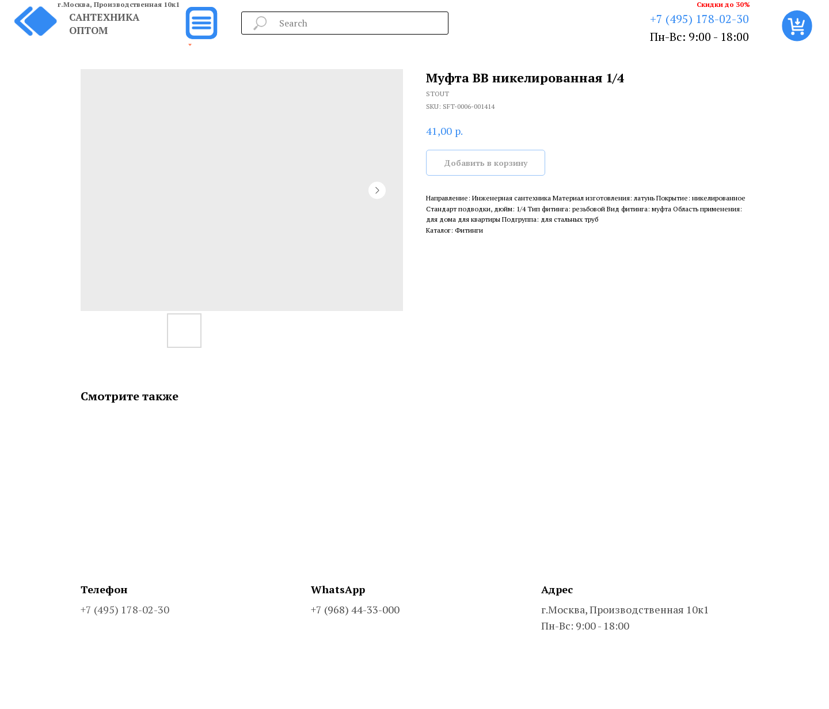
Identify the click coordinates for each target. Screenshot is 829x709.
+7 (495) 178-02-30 (699, 18)
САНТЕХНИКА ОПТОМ (104, 23)
